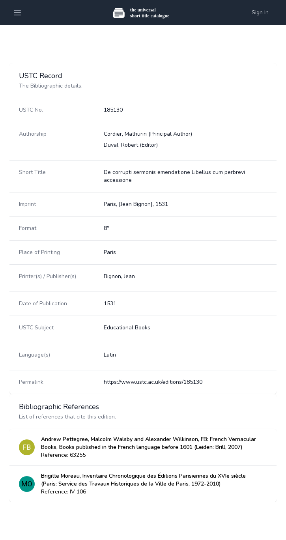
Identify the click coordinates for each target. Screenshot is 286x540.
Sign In (260, 12)
